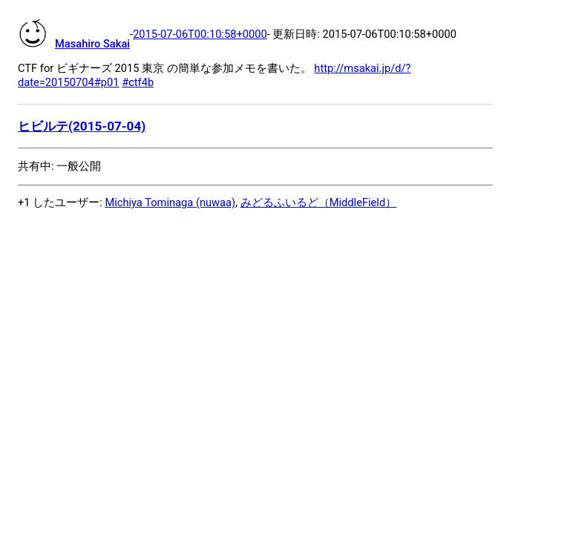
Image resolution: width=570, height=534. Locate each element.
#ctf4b (138, 82)
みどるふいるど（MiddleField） (318, 202)
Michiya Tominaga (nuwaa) (170, 202)
